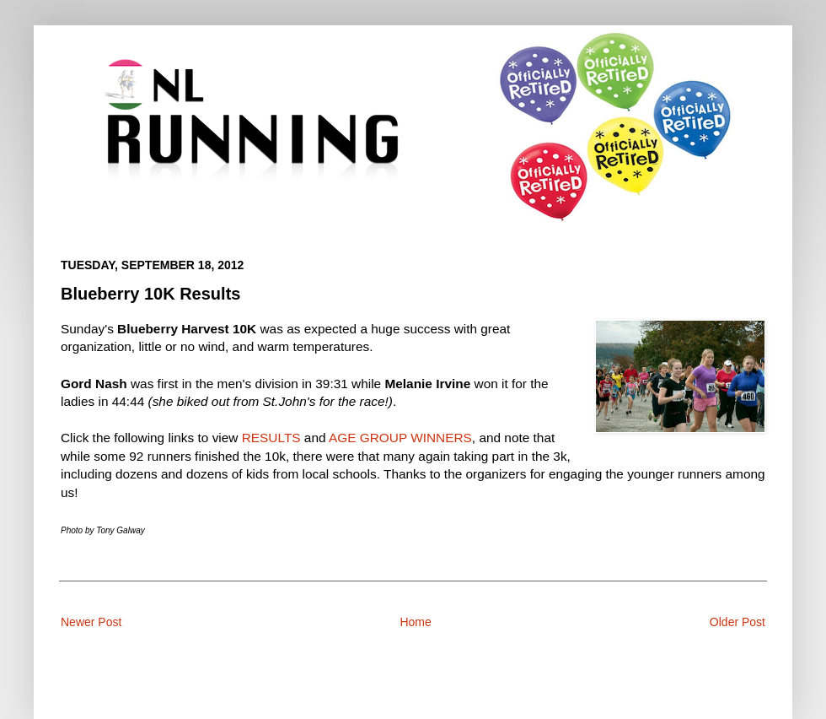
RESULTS (271, 437)
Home (415, 622)
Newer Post (91, 622)
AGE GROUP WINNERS (400, 437)
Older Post (737, 622)
